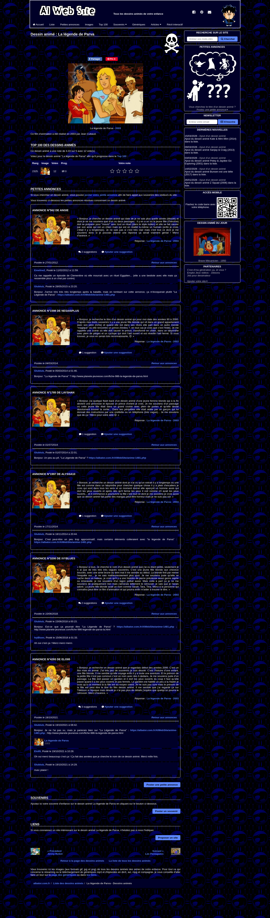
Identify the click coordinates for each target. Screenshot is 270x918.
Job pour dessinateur (198, 275)
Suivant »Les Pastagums (154, 852)
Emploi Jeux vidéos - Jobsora (203, 272)
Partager (94, 59)
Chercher (228, 39)
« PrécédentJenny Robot (55, 852)
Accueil (38, 24)
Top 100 (103, 24)
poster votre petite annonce (101, 195)
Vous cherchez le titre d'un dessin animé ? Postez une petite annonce (212, 80)
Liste (52, 24)
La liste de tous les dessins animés (130, 860)
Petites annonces (69, 24)
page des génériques (63, 874)
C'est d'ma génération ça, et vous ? (206, 269)
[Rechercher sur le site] (202, 39)
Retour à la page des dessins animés (82, 860)
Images (89, 24)
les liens (92, 874)
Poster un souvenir (166, 811)
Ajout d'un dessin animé (212, 136)
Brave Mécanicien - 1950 (212, 245)
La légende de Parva (163, 241)
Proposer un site (168, 837)
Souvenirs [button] (120, 24)
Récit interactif (175, 24)
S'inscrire (227, 121)
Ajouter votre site (197, 281)
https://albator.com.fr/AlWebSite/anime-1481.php (86, 294)
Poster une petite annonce (162, 784)
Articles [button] (156, 24)
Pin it (111, 59)
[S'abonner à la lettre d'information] (202, 121)
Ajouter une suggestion (117, 251)
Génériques (138, 24)
